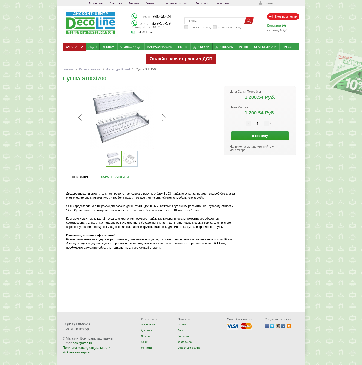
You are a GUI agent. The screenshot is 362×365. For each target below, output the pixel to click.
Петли (183, 47)
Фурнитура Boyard (118, 69)
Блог (180, 330)
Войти (269, 3)
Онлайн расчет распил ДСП (180, 58)
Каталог (182, 324)
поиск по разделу (201, 27)
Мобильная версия (77, 352)
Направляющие (159, 47)
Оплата (134, 3)
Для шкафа (224, 47)
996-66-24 (155, 16)
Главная (68, 69)
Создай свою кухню (189, 347)
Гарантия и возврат (175, 3)
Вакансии (222, 3)
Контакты (202, 3)
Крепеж (108, 47)
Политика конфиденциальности (87, 348)
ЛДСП (93, 47)
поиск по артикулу (230, 27)
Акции (150, 3)
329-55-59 (155, 23)
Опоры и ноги (265, 47)
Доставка (116, 3)
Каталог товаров (89, 69)
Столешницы (130, 47)
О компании (148, 324)
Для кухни (201, 47)
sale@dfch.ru (145, 32)
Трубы (287, 47)
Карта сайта (185, 341)
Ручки (243, 47)
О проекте (96, 3)
